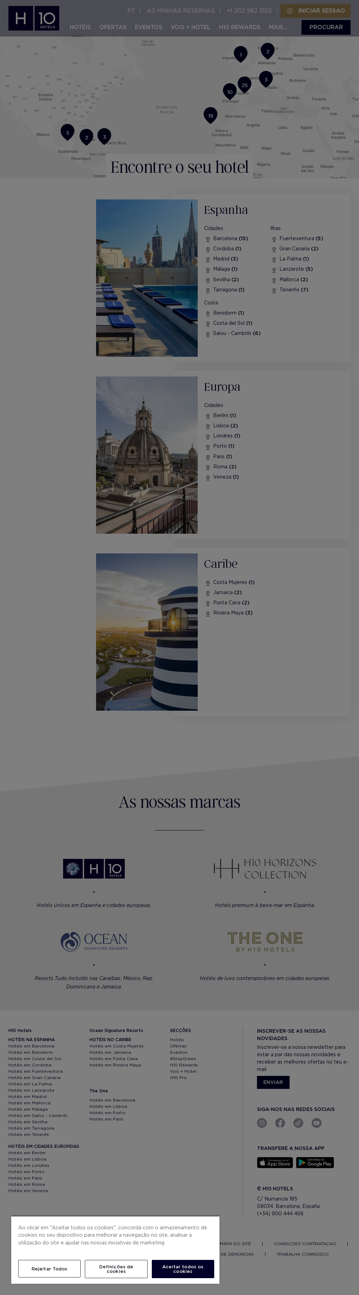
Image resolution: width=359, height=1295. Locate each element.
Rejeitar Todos (50, 1268)
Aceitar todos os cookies (182, 1269)
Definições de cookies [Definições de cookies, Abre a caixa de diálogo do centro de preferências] (116, 1269)
